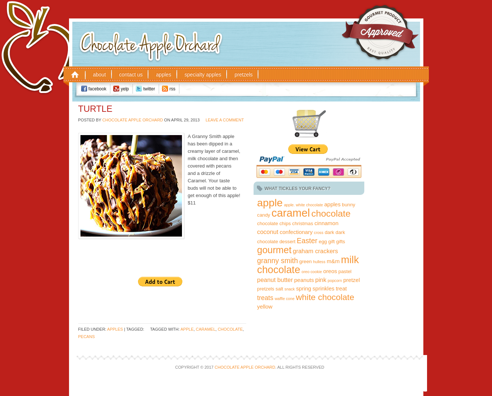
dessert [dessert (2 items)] (287, 241)
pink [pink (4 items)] (320, 279)
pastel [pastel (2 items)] (344, 271)
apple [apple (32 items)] (270, 203)
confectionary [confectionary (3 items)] (296, 232)
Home (74, 74)
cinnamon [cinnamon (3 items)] (326, 223)
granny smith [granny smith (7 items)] (277, 260)
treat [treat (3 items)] (341, 288)
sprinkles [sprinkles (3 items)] (323, 288)
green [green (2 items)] (305, 261)
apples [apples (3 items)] (332, 204)
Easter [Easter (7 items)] (307, 241)
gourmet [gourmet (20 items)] (274, 250)
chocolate (230, 329)
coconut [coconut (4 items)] (268, 231)
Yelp (125, 89)
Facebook (98, 89)
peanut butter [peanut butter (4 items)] (275, 279)
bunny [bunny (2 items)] (348, 204)
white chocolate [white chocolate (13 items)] (325, 297)
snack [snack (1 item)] (290, 289)
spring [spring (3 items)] (303, 288)
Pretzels (243, 75)
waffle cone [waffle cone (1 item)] (285, 298)
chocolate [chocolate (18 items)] (330, 213)
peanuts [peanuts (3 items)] (304, 280)
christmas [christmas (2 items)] (302, 223)
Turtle (95, 109)
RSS (172, 89)
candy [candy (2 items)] (263, 215)
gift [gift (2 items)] (331, 241)
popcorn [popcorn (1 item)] (335, 280)
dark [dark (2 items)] (329, 232)
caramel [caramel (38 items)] (291, 213)
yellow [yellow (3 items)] (265, 306)
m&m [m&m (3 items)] (333, 261)
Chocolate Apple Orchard (171, 33)
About (99, 75)
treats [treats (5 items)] (265, 298)
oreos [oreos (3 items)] (330, 271)
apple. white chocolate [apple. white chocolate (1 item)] (303, 205)
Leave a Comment (225, 120)
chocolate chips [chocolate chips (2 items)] (274, 223)
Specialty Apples (203, 75)
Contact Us (131, 75)
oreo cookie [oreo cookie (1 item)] (312, 271)
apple (186, 329)
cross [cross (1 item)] (318, 232)
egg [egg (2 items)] (323, 241)
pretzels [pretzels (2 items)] (265, 289)
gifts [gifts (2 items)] (340, 241)
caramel (206, 329)
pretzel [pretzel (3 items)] (351, 280)
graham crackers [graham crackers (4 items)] (315, 251)
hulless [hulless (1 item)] (319, 261)
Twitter (149, 89)
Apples (163, 75)
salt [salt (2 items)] (279, 289)
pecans (86, 336)
